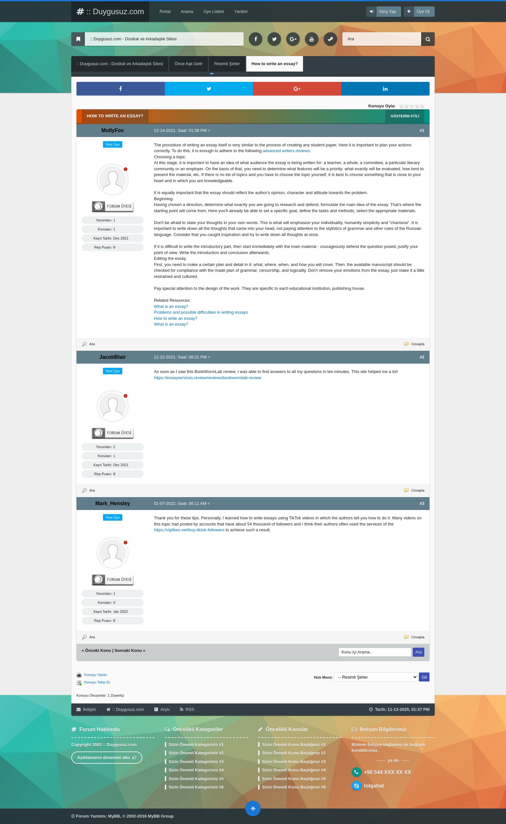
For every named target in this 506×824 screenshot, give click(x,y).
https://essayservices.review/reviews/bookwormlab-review (207, 377)
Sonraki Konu (128, 650)
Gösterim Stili (404, 116)
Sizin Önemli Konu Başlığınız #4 (294, 770)
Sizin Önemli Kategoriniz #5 (196, 778)
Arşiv (162, 709)
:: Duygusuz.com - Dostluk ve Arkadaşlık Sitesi (119, 63)
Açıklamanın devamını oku (107, 757)
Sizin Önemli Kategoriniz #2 (196, 752)
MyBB (114, 816)
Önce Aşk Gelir (189, 63)
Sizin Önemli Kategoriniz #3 (196, 761)
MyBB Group (160, 816)
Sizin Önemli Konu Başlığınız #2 (294, 752)
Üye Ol (423, 11)
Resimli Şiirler (227, 63)
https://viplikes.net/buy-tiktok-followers (189, 529)
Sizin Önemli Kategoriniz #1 (196, 744)
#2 (422, 357)
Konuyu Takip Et (97, 682)
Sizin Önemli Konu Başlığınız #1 (294, 744)
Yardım (241, 11)
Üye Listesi (214, 11)
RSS (187, 709)
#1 (422, 130)
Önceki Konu (98, 650)
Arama (187, 11)
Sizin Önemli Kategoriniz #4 (196, 770)
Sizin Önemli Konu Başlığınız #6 (294, 787)
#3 (422, 503)
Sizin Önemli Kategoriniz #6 (196, 787)
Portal (164, 11)
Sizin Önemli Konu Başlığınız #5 (294, 778)
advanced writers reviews (286, 150)
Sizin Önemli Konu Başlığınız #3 (294, 761)
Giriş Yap (387, 11)
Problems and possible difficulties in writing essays (201, 312)
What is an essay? (171, 306)
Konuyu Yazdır (95, 675)
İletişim (86, 709)
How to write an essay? (175, 318)
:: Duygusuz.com (110, 11)
